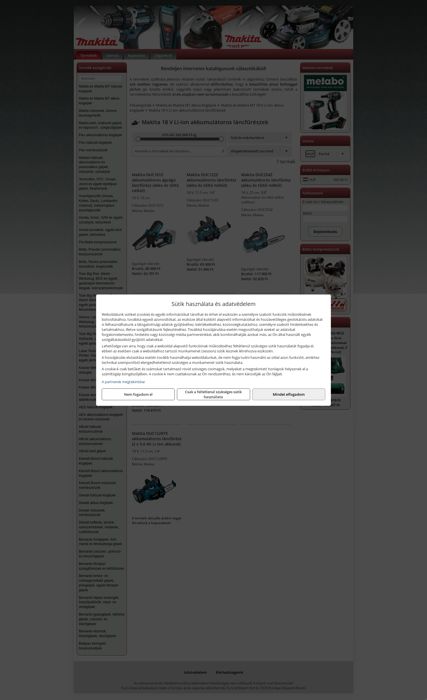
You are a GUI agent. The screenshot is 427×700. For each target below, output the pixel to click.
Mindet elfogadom (289, 394)
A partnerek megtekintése (123, 381)
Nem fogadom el (138, 394)
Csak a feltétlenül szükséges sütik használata (213, 394)
